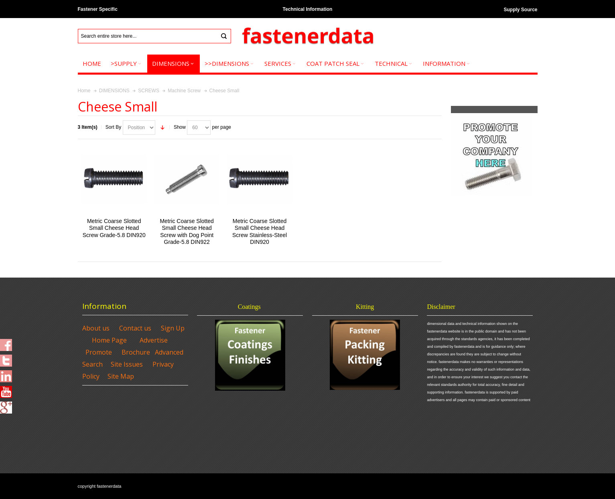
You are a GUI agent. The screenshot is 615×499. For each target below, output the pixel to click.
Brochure (136, 352)
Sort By (113, 127)
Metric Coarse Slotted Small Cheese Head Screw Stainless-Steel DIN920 (259, 231)
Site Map (121, 376)
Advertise (154, 340)
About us (96, 328)
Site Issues (127, 364)
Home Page (109, 340)
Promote (98, 352)
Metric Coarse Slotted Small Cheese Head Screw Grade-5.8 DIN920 (114, 228)
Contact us (135, 328)
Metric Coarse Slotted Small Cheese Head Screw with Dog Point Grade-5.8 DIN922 (186, 231)
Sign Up (173, 328)
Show (180, 127)
